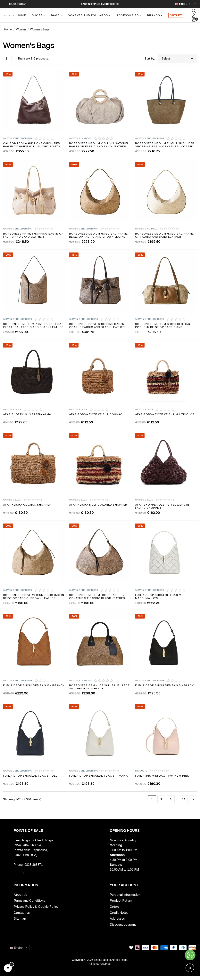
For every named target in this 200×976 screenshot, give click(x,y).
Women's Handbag (80, 138)
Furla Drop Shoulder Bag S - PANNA (98, 776)
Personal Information (125, 894)
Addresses (117, 918)
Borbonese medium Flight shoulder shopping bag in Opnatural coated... (165, 145)
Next (193, 799)
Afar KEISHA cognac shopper (27, 505)
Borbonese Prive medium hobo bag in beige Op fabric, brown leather (33, 597)
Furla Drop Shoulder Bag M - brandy (33, 685)
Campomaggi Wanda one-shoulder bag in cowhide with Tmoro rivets (31, 145)
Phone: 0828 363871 (28, 864)
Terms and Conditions (29, 900)
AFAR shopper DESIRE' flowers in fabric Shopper (162, 506)
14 (184, 799)
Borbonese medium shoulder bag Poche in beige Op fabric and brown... (162, 326)
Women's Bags (12, 409)
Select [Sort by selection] (177, 58)
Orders (115, 906)
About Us (20, 894)
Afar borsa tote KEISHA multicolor (165, 414)
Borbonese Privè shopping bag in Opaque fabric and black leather (97, 326)
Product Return (121, 900)
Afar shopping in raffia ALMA (27, 414)
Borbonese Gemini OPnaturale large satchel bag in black (99, 687)
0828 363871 (18, 4)
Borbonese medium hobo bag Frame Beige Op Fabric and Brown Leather (98, 235)
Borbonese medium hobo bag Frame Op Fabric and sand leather (164, 235)
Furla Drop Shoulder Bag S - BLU (30, 776)
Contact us (22, 912)
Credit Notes (119, 912)
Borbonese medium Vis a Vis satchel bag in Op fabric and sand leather (99, 145)
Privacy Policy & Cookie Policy (36, 906)
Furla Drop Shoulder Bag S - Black (164, 685)
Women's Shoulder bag (17, 138)
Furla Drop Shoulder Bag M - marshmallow (159, 597)
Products (141, 770)
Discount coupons (123, 924)
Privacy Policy (12, 973)
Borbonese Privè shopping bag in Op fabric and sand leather (33, 235)
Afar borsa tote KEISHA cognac (96, 414)
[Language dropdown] (185, 4)
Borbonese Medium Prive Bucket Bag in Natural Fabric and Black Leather (33, 326)
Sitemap (20, 918)
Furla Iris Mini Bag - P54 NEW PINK (162, 776)
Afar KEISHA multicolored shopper (98, 505)
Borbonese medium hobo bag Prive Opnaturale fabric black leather (97, 597)
